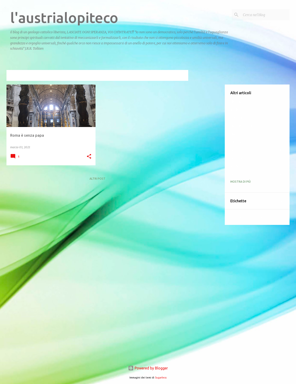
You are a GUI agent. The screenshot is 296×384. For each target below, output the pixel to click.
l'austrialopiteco (64, 17)
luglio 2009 (239, 110)
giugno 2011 (240, 142)
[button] (89, 157)
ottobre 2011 (240, 150)
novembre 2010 (242, 118)
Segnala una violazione (249, 217)
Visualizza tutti (172, 75)
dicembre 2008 (242, 102)
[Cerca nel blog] (265, 14)
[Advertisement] (206, 154)
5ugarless (160, 377)
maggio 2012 (240, 174)
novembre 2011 (242, 158)
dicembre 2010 (242, 126)
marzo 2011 (239, 134)
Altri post (97, 178)
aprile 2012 (238, 166)
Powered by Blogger (148, 368)
